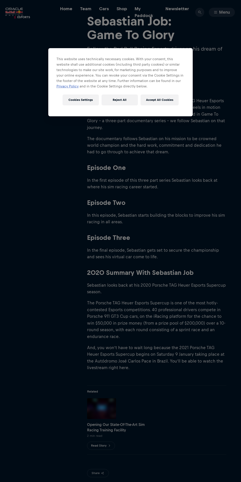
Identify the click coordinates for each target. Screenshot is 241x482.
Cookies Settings (80, 100)
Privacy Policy (67, 86)
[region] (120, 82)
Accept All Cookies (159, 100)
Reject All (120, 100)
